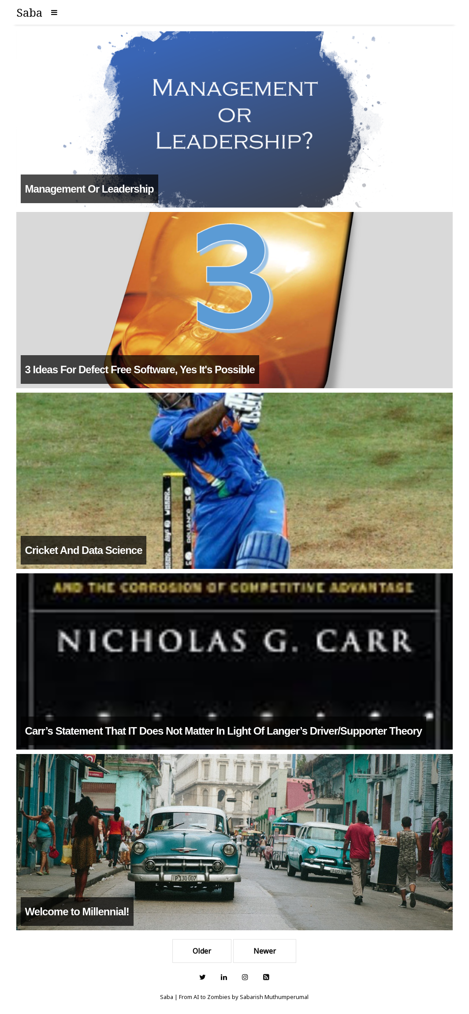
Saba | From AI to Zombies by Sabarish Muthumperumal (234, 997)
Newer (264, 951)
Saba (29, 12)
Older (202, 951)
